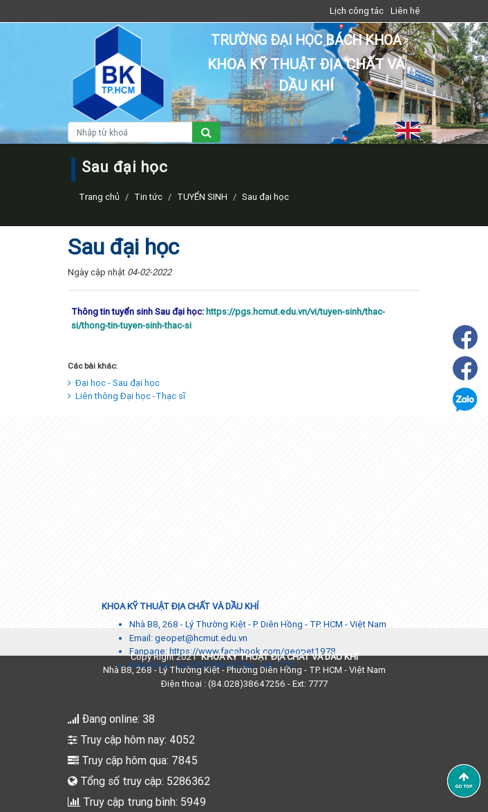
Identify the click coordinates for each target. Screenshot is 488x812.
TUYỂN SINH (202, 197)
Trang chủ (99, 197)
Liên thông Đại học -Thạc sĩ (126, 396)
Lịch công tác (357, 11)
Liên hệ (405, 11)
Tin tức (148, 197)
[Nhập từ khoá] (130, 132)
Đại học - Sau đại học (114, 383)
